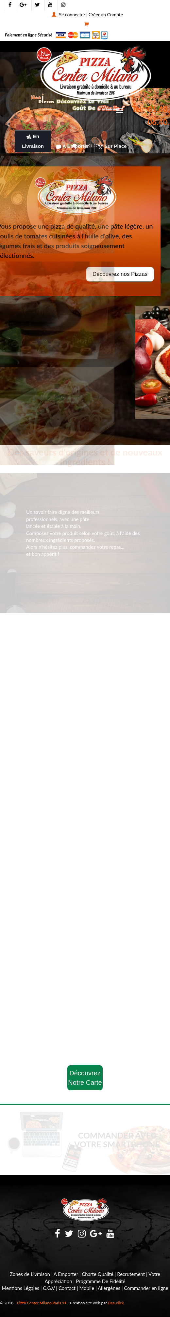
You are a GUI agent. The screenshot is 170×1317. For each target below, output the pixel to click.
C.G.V (49, 1288)
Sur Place (112, 146)
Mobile (86, 1288)
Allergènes (109, 1288)
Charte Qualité (97, 1274)
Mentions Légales (20, 1288)
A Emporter (72, 146)
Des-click (116, 1302)
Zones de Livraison (30, 1274)
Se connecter (72, 14)
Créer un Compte (106, 14)
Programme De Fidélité (100, 1281)
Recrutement (131, 1274)
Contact (67, 1288)
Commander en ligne (146, 1288)
